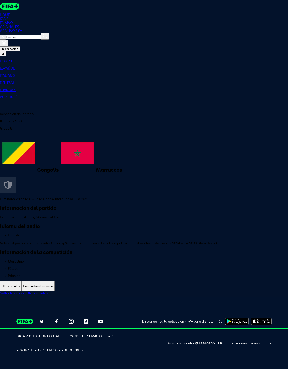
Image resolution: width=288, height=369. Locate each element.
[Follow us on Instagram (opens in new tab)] (71, 321)
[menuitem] (144, 61)
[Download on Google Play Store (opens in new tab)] (237, 321)
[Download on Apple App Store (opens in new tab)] (261, 321)
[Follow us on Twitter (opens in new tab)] (41, 321)
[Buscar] (45, 36)
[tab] (11, 286)
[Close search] (3, 37)
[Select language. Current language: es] (3, 53)
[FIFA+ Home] (9, 6)
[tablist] (144, 286)
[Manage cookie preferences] (49, 350)
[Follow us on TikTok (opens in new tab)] (86, 321)
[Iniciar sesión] (4, 43)
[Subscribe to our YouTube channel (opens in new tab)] (100, 321)
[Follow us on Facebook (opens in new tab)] (56, 321)
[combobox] (23, 37)
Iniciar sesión (10, 49)
